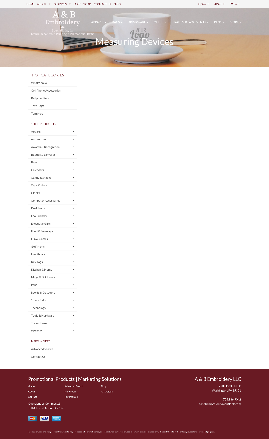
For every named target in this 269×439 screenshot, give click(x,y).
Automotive (38, 139)
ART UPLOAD (83, 4)
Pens (219, 24)
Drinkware (138, 24)
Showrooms (71, 391)
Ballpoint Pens (40, 98)
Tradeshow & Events (190, 24)
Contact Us (38, 356)
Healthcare (38, 254)
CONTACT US (102, 4)
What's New (39, 82)
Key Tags (37, 262)
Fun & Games (39, 239)
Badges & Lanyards (43, 154)
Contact (32, 396)
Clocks (35, 193)
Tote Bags (37, 105)
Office (160, 24)
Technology (38, 307)
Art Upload (107, 391)
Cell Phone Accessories (46, 90)
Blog (103, 386)
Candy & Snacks (41, 177)
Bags (117, 24)
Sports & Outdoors (43, 292)
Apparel (98, 24)
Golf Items (38, 246)
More (235, 24)
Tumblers (37, 113)
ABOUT (42, 4)
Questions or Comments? (44, 403)
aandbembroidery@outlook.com (220, 404)
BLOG (117, 4)
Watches (36, 330)
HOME (30, 4)
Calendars (37, 170)
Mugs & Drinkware (43, 277)
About (31, 391)
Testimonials (71, 396)
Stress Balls (38, 300)
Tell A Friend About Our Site (46, 408)
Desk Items (38, 208)
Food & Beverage (42, 231)
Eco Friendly (39, 216)
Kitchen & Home (41, 269)
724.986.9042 (232, 399)
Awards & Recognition (45, 147)
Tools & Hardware (42, 315)
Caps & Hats (39, 185)
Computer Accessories (45, 200)
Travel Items (39, 323)
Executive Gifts (41, 223)
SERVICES (60, 4)
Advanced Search (42, 349)
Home (31, 386)
